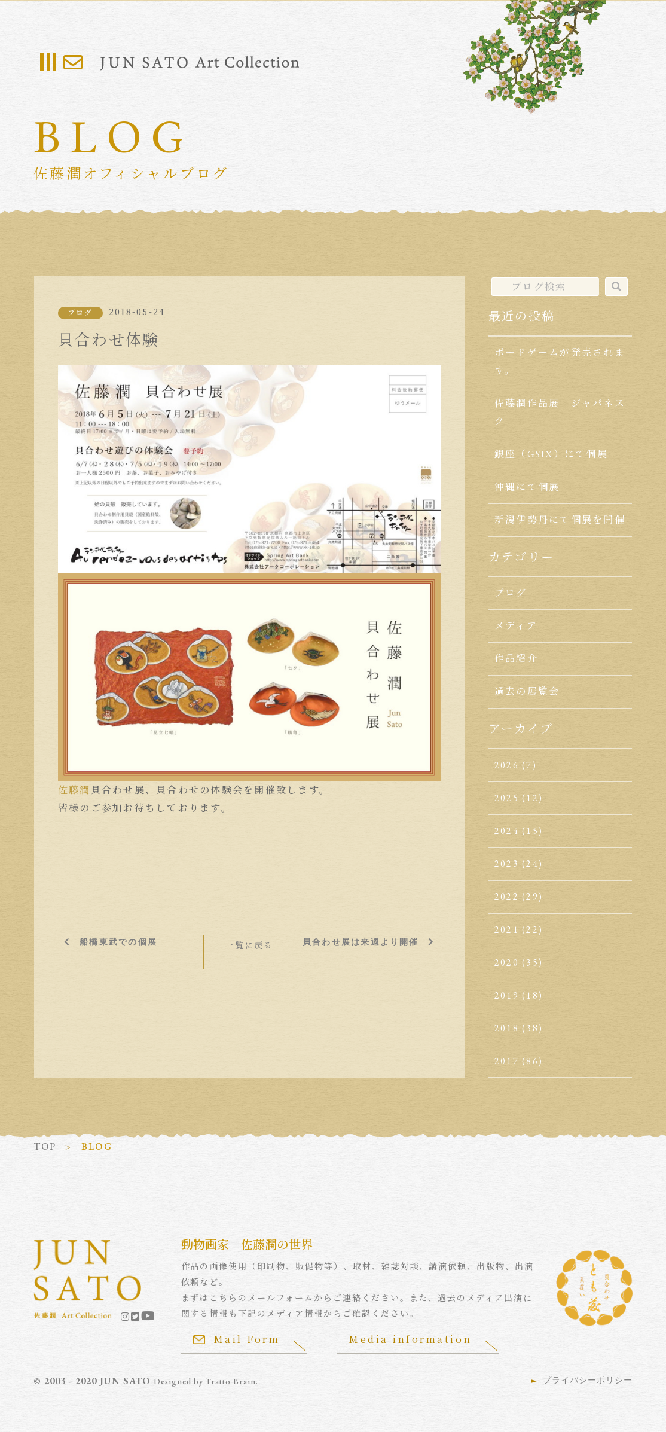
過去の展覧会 (527, 691)
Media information (410, 1339)
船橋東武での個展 (118, 942)
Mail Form (236, 1339)
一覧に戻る (249, 945)
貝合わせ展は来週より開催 (361, 942)
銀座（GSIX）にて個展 (551, 454)
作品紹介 (516, 658)
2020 (506, 962)
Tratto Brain (231, 1381)
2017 (506, 1061)
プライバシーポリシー (588, 1380)
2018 (506, 1028)
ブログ (80, 312)
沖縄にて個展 (527, 487)
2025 (506, 798)
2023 (506, 863)
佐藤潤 (74, 790)
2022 (506, 896)
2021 (506, 929)
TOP (45, 1146)
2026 (506, 765)
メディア (515, 625)
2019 (506, 995)
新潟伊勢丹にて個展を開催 (559, 520)
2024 (506, 831)
